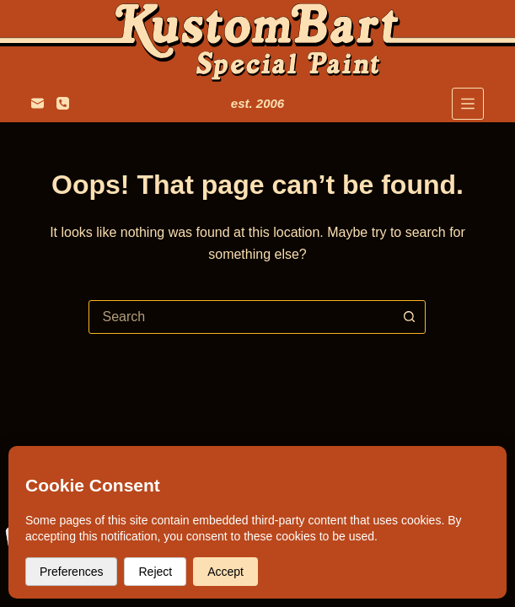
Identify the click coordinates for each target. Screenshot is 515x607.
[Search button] (409, 317)
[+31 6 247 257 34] (62, 103)
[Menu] (468, 104)
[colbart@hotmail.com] (37, 103)
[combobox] (241, 317)
